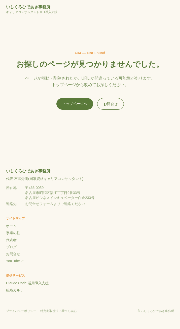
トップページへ (74, 104)
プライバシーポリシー (21, 311)
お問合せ (110, 104)
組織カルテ (15, 290)
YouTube (15, 261)
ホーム (11, 226)
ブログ (11, 247)
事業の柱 (13, 233)
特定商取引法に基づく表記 (58, 311)
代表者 (11, 240)
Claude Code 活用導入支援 (27, 283)
